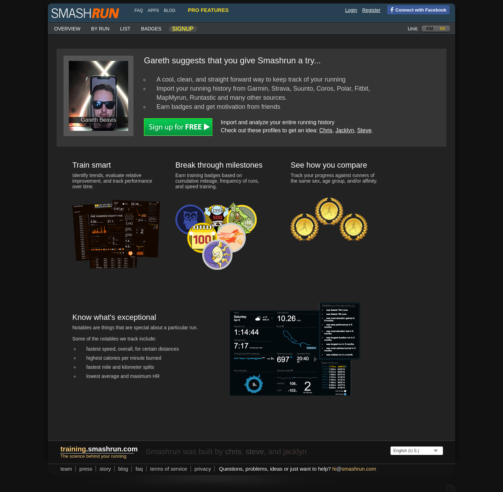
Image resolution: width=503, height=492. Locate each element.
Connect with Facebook (416, 9)
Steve (364, 130)
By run (100, 28)
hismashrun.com (354, 469)
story (105, 469)
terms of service (168, 469)
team (66, 469)
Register (371, 10)
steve (255, 451)
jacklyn (295, 451)
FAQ (138, 10)
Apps (153, 10)
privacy (203, 469)
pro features (208, 10)
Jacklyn (344, 130)
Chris (325, 130)
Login (351, 10)
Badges (151, 28)
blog (169, 10)
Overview (67, 28)
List (125, 28)
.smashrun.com (99, 449)
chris (233, 451)
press (85, 469)
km (430, 28)
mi (442, 28)
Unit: (413, 28)
